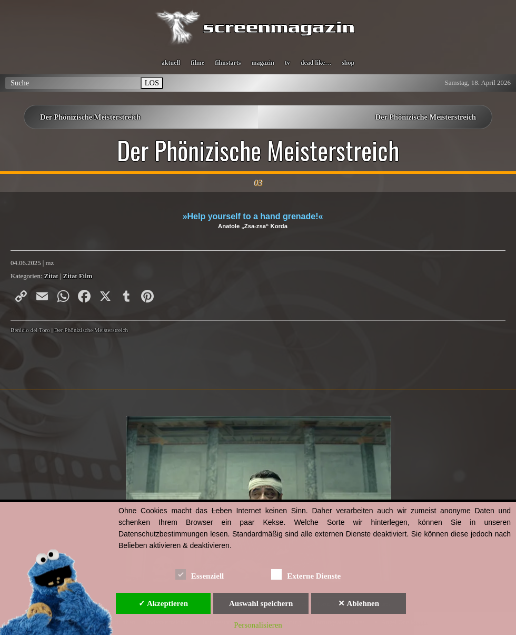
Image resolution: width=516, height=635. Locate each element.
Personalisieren (258, 625)
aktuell (171, 62)
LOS (152, 83)
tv (287, 62)
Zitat (51, 276)
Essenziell (199, 574)
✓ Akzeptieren (163, 603)
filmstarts (228, 62)
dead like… (316, 62)
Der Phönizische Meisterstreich (90, 117)
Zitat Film (78, 276)
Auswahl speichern (261, 603)
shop (348, 62)
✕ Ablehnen (358, 603)
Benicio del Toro (30, 330)
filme (197, 62)
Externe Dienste (306, 574)
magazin (262, 62)
